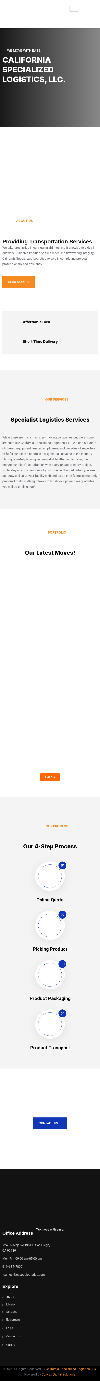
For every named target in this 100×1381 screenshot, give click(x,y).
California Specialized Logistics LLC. (71, 1369)
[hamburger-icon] (73, 9)
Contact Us (50, 1123)
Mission (11, 1304)
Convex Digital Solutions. (59, 1374)
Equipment (13, 1319)
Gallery (10, 1345)
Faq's (9, 1328)
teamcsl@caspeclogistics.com (23, 1275)
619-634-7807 (12, 1266)
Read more (18, 282)
